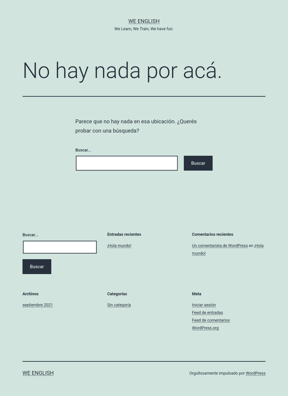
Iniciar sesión (204, 304)
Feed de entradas (207, 312)
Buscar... (83, 150)
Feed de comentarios (211, 320)
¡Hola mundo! (119, 245)
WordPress (256, 373)
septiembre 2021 (37, 304)
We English (144, 21)
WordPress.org (205, 327)
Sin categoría (119, 304)
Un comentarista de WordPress (220, 245)
